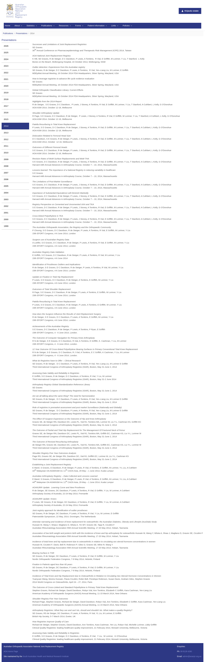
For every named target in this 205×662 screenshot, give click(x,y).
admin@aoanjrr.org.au (192, 656)
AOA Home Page (11, 651)
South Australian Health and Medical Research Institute (46, 656)
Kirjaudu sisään (190, 11)
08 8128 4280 (186, 651)
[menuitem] (7, 26)
